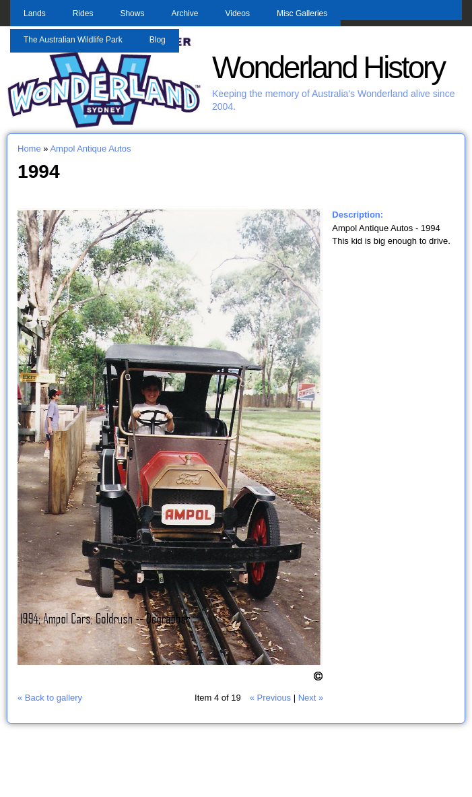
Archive (184, 13)
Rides (83, 13)
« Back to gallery (50, 698)
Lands (35, 13)
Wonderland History (328, 68)
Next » (311, 698)
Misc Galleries (302, 13)
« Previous (270, 698)
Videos (237, 13)
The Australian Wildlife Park (73, 39)
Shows (132, 13)
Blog (157, 39)
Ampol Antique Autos (90, 149)
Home (29, 149)
